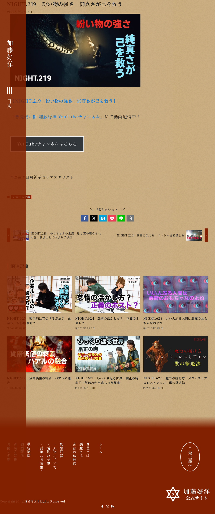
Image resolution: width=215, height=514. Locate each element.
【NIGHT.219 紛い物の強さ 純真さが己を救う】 (64, 101)
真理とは (87, 450)
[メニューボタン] (10, 98)
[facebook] (102, 507)
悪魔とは (81, 450)
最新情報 (28, 450)
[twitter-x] (107, 507)
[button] (84, 218)
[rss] (113, 507)
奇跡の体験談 (74, 453)
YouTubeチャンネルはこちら (47, 143)
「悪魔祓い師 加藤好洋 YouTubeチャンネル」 (57, 116)
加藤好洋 (10, 53)
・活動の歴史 (48, 453)
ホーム (100, 448)
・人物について (54, 455)
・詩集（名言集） (41, 457)
